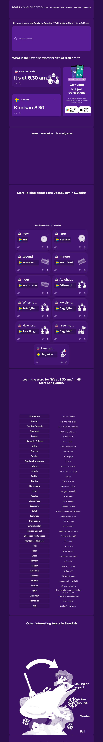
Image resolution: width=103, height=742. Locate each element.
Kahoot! (69, 7)
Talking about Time (64, 23)
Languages (54, 7)
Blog (62, 7)
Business (77, 7)
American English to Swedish (38, 23)
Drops (46, 7)
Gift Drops (87, 7)
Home (19, 23)
